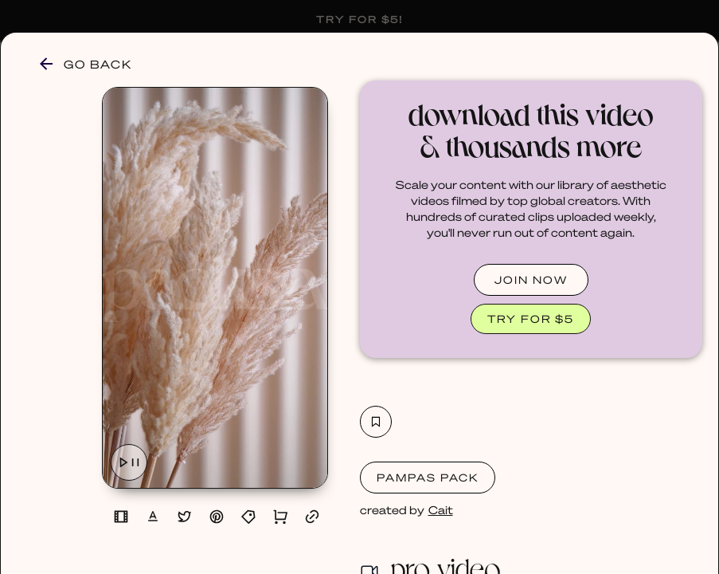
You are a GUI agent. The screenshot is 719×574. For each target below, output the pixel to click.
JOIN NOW (531, 279)
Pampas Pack (428, 477)
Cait (440, 509)
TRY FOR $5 (530, 318)
